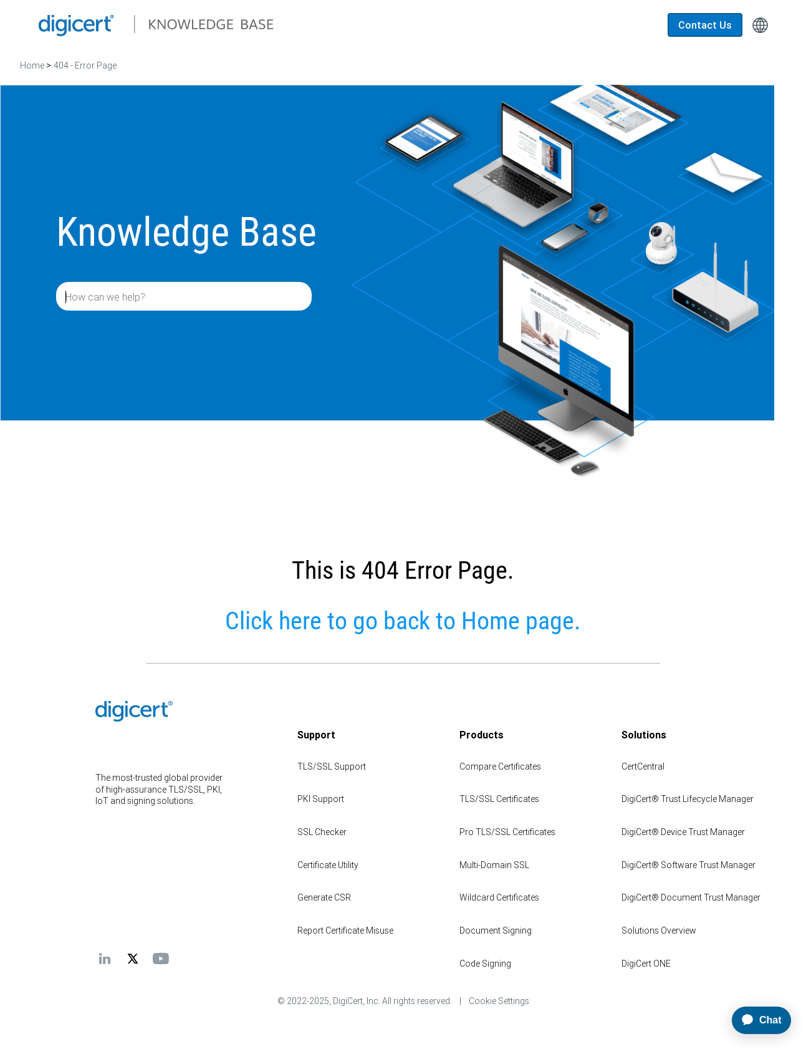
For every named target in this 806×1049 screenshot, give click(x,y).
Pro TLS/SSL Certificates (507, 832)
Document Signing (495, 930)
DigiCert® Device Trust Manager (683, 832)
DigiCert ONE (646, 963)
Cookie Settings (499, 1001)
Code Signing (485, 963)
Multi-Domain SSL (494, 865)
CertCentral (642, 766)
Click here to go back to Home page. (403, 621)
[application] (756, 1020)
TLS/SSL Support (331, 766)
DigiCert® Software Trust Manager (688, 865)
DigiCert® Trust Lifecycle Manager (687, 799)
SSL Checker (322, 832)
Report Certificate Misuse (345, 930)
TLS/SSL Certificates (499, 799)
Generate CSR (324, 897)
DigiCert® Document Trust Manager (690, 897)
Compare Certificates (500, 766)
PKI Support (320, 799)
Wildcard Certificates (499, 897)
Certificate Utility (327, 865)
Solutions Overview (658, 930)
